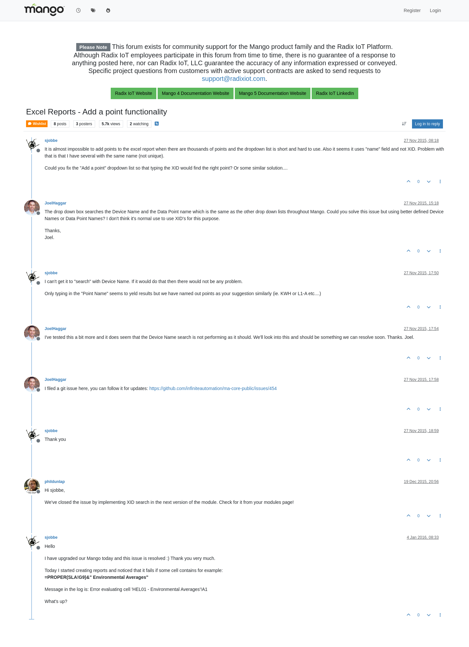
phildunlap (55, 481)
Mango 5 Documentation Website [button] (272, 93)
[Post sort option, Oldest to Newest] (404, 123)
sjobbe (51, 140)
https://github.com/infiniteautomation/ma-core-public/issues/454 (213, 388)
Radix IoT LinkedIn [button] (335, 93)
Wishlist (37, 124)
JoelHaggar (55, 203)
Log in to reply (427, 124)
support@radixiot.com (233, 78)
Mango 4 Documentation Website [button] (195, 93)
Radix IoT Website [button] (133, 93)
